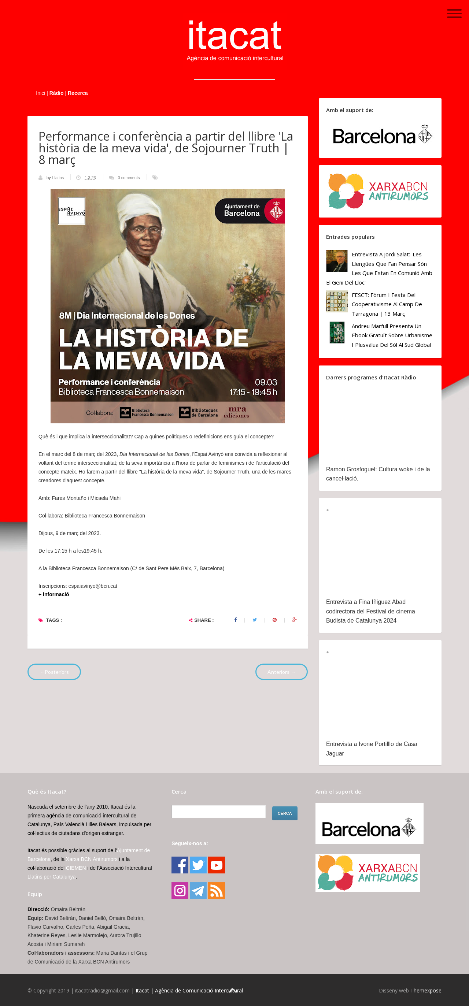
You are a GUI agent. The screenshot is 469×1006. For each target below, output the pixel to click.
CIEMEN (76, 868)
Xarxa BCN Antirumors (92, 859)
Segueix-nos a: (189, 843)
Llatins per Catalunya (51, 877)
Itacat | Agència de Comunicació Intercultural (189, 990)
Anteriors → (281, 672)
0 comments (129, 177)
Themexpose (426, 990)
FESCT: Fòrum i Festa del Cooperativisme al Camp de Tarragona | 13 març (387, 304)
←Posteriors (54, 672)
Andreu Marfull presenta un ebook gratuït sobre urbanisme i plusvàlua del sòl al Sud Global (392, 335)
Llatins (58, 177)
